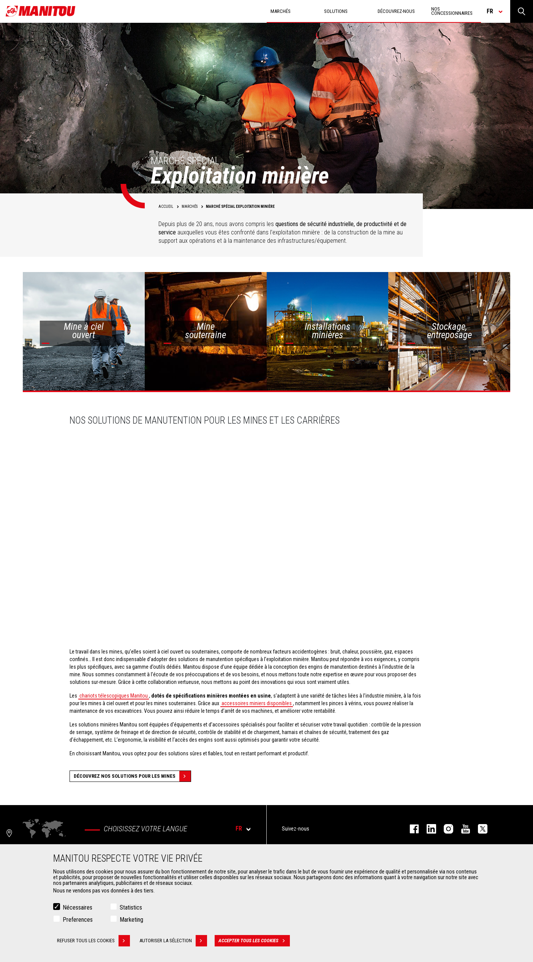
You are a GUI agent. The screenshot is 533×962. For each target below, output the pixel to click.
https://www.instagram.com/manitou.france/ (444, 829)
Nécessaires (77, 907)
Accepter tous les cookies (254, 940)
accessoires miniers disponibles (256, 703)
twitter (478, 829)
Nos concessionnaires (452, 11)
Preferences (78, 919)
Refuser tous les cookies (93, 940)
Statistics (131, 907)
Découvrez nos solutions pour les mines (132, 776)
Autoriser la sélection (173, 940)
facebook (410, 829)
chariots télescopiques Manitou (113, 696)
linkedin (427, 829)
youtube (461, 829)
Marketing (131, 919)
